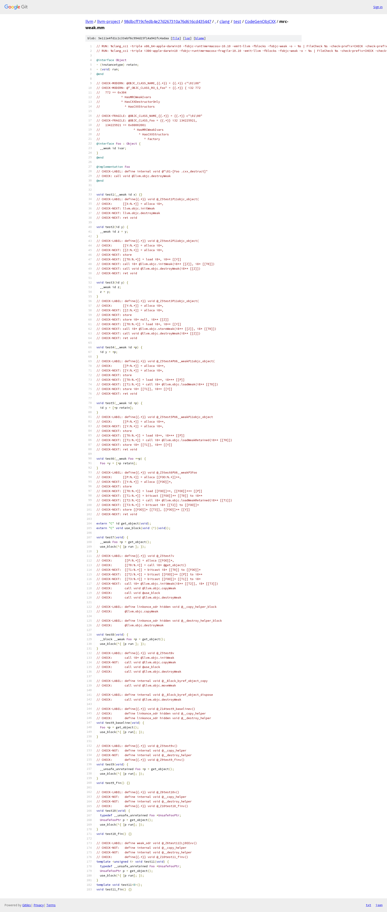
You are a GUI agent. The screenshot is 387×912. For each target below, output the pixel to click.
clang (225, 21)
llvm (89, 21)
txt (368, 905)
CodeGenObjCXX (260, 21)
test (237, 21)
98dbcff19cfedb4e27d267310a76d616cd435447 (167, 21)
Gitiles (26, 905)
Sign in (378, 7)
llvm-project (108, 21)
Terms (51, 905)
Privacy (39, 905)
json (379, 905)
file (175, 38)
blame (199, 38)
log (187, 38)
